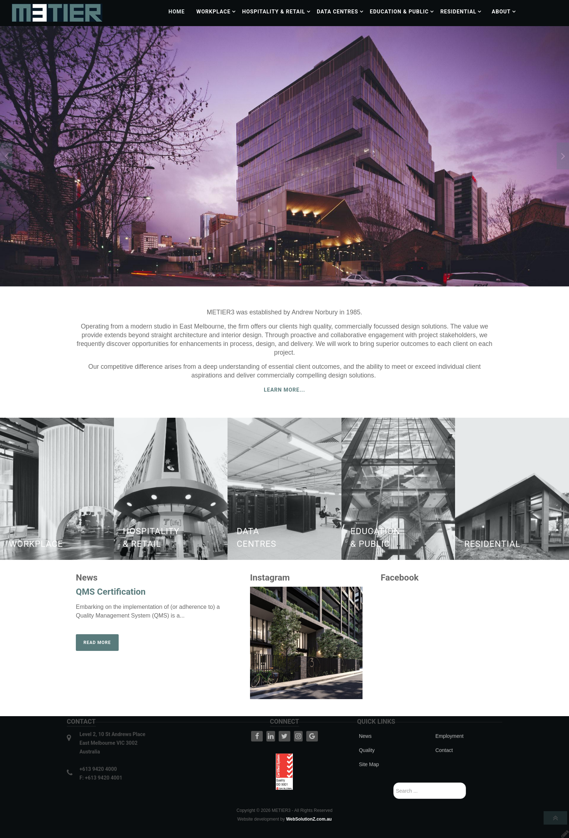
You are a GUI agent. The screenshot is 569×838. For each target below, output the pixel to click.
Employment (449, 717)
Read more (97, 642)
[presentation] (6, 156)
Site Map (369, 745)
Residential (492, 544)
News (365, 717)
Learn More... (284, 390)
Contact (444, 731)
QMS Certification (111, 592)
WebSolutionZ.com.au (309, 819)
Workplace (36, 544)
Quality (367, 731)
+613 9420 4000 (98, 750)
